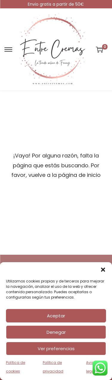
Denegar (56, 332)
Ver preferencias (56, 348)
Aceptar (56, 316)
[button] (103, 270)
